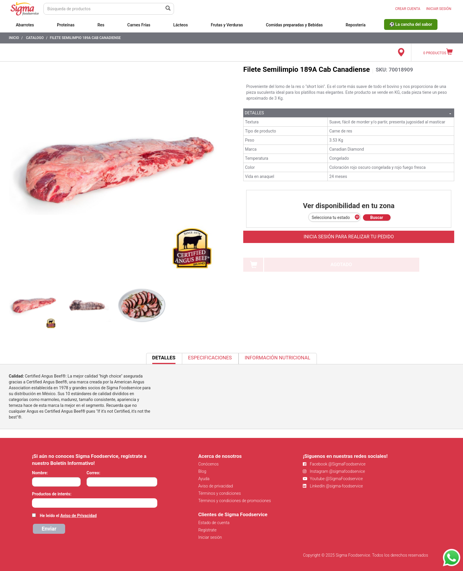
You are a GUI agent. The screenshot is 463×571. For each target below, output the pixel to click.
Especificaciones (210, 358)
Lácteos (180, 25)
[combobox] (94, 503)
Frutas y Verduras (227, 25)
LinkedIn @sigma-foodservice (333, 486)
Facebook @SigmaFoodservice (334, 464)
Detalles (254, 113)
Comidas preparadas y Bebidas (294, 25)
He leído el (68, 515)
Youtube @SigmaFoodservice (333, 478)
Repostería (356, 25)
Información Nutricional (277, 358)
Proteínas (66, 25)
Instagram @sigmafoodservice (334, 471)
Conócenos (208, 464)
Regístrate (207, 530)
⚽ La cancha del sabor (410, 24)
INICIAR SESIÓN (438, 9)
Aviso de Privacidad (78, 515)
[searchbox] (35, 502)
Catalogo (35, 38)
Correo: (93, 472)
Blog (202, 471)
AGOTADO (341, 264)
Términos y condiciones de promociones (234, 500)
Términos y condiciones (219, 493)
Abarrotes (25, 25)
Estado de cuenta (213, 522)
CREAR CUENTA (407, 9)
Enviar (49, 529)
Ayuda (203, 478)
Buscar (376, 217)
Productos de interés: (51, 494)
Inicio (14, 38)
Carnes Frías (139, 25)
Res (100, 25)
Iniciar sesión (210, 537)
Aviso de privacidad (215, 486)
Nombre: (40, 472)
